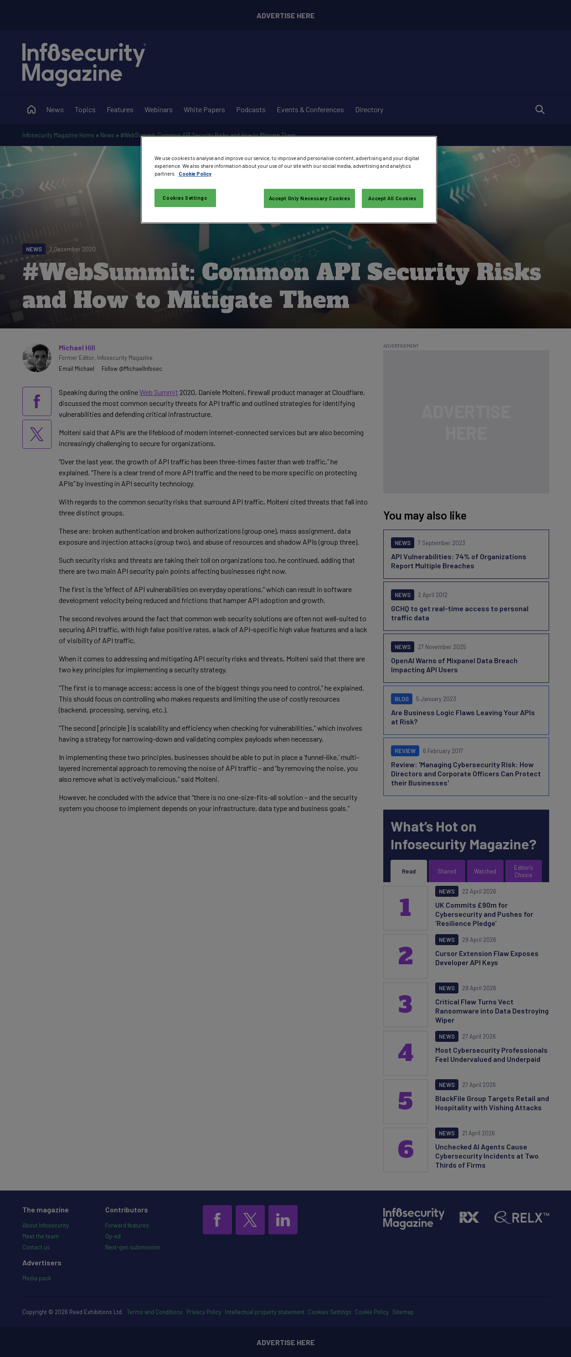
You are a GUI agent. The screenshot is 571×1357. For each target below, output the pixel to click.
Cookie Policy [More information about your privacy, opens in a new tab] (195, 174)
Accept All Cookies (392, 198)
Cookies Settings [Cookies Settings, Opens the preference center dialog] (185, 198)
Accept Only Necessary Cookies (309, 198)
